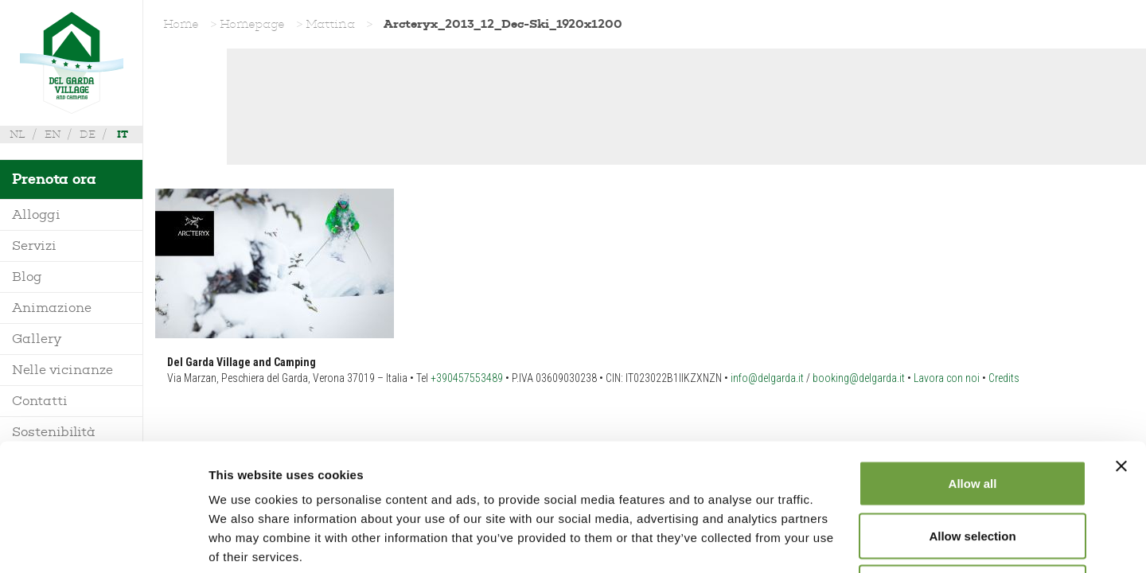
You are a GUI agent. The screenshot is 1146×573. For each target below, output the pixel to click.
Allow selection (972, 416)
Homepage (252, 24)
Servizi (34, 245)
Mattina (330, 24)
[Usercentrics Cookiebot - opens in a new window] (103, 542)
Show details (835, 541)
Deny (973, 468)
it (122, 134)
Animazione (52, 307)
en (52, 134)
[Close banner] (1121, 347)
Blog (27, 276)
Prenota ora (54, 179)
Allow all (973, 364)
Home (181, 24)
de (88, 134)
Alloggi (36, 214)
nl (17, 134)
